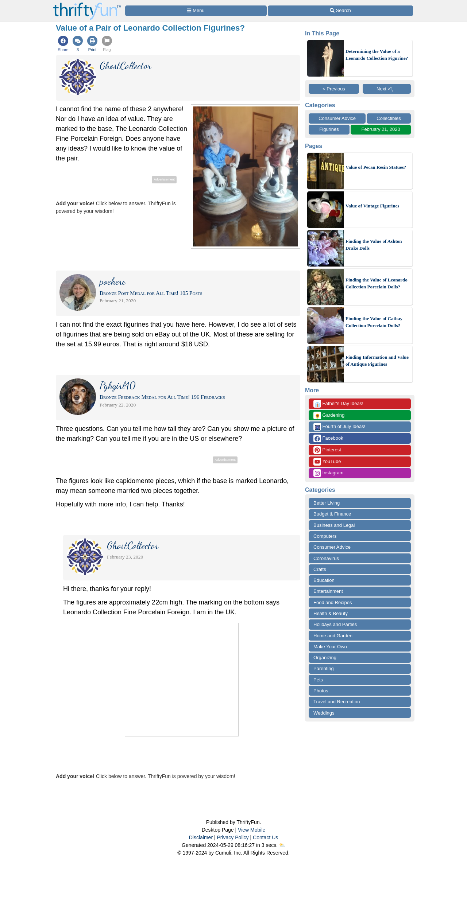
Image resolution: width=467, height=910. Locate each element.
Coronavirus (326, 558)
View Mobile (251, 830)
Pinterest (327, 450)
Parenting (323, 668)
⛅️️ (282, 845)
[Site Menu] (196, 10)
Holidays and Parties (335, 624)
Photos (320, 690)
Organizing (324, 657)
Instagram (328, 473)
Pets (318, 679)
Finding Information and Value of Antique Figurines (377, 360)
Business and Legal (334, 525)
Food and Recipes (332, 602)
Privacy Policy (232, 837)
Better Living (326, 503)
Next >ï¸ (387, 89)
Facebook (328, 438)
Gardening (328, 415)
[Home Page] (87, 4)
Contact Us (265, 837)
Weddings (324, 713)
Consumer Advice (337, 118)
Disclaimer (201, 837)
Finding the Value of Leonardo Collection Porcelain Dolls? (377, 283)
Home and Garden (332, 635)
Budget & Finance (332, 514)
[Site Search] (340, 10)
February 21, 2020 (380, 129)
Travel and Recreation (336, 701)
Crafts (319, 569)
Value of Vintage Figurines (372, 206)
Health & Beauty (330, 613)
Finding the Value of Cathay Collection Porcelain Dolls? (374, 322)
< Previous (334, 89)
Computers (325, 536)
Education (324, 580)
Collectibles (389, 118)
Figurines (329, 129)
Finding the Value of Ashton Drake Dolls (374, 244)
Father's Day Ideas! (338, 404)
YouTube (327, 462)
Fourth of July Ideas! (339, 427)
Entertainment (328, 591)
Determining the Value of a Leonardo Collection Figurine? (377, 54)
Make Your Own (330, 646)
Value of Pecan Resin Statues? (376, 167)
